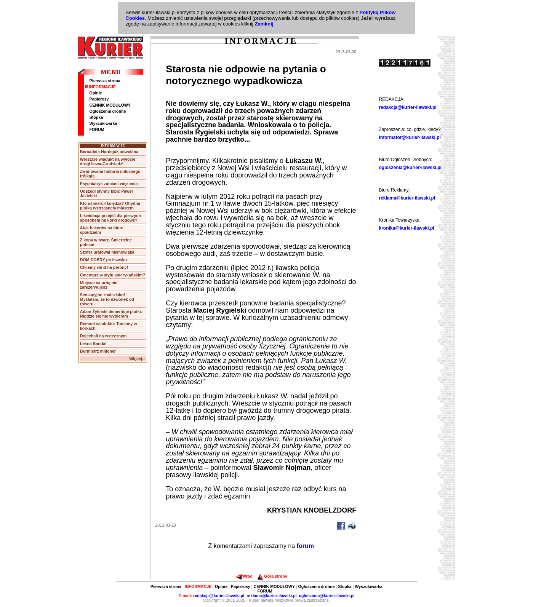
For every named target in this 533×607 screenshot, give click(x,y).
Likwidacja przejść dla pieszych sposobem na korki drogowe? (110, 217)
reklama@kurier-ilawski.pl (407, 198)
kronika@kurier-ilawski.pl (406, 228)
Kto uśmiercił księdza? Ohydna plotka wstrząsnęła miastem (110, 205)
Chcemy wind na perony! (104, 267)
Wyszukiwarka (103, 123)
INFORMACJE (100, 87)
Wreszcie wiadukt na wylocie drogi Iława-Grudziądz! (108, 161)
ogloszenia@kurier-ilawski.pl (410, 167)
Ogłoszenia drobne (108, 111)
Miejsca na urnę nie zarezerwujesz (98, 284)
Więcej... (137, 358)
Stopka (96, 117)
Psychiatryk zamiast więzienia (109, 183)
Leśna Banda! (93, 343)
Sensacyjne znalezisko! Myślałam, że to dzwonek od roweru (107, 299)
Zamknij (263, 24)
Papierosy (99, 99)
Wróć (244, 576)
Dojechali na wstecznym (103, 336)
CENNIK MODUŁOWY (110, 105)
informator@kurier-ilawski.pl (410, 137)
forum (305, 546)
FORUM (97, 129)
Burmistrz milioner (98, 351)
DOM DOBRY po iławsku (103, 259)
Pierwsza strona (105, 80)
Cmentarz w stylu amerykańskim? (112, 275)
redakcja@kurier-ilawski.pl (408, 107)
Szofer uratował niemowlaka (107, 252)
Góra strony (272, 576)
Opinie (96, 93)
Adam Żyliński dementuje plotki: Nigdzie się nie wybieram (111, 313)
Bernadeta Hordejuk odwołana (109, 151)
